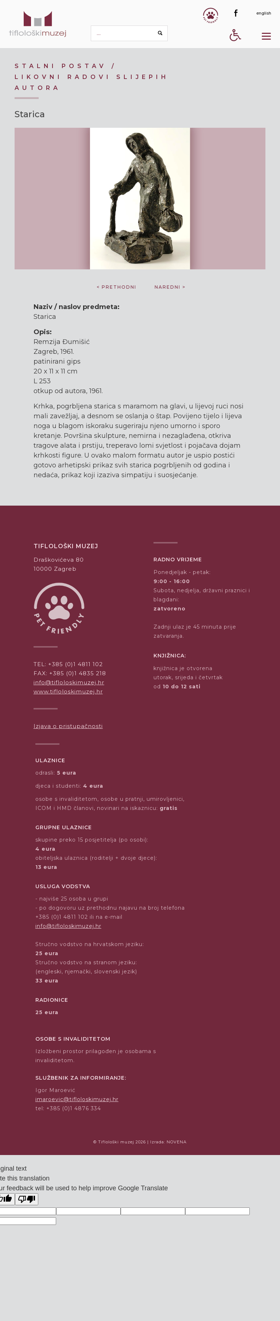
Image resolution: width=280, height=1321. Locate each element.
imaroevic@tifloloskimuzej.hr (76, 1099)
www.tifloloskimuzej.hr (68, 691)
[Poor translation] (26, 1199)
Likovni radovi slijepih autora (92, 82)
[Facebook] (236, 13)
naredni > (170, 287)
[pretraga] (129, 33)
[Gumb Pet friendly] (210, 15)
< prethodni (116, 287)
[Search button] (160, 33)
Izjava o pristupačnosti (68, 726)
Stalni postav (61, 66)
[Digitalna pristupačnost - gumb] (235, 48)
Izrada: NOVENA (168, 1141)
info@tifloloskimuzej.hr (69, 682)
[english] (264, 13)
